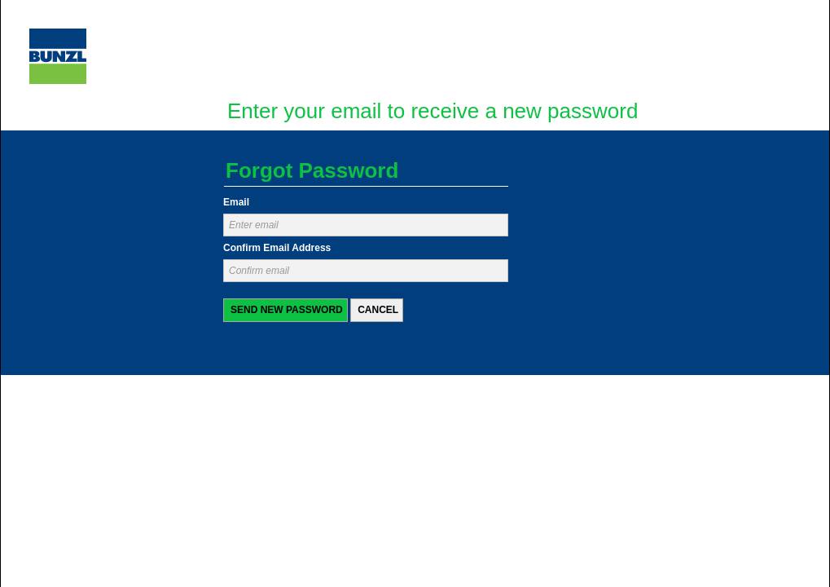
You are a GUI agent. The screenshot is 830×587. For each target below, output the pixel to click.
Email (236, 202)
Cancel (378, 310)
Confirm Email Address (277, 248)
